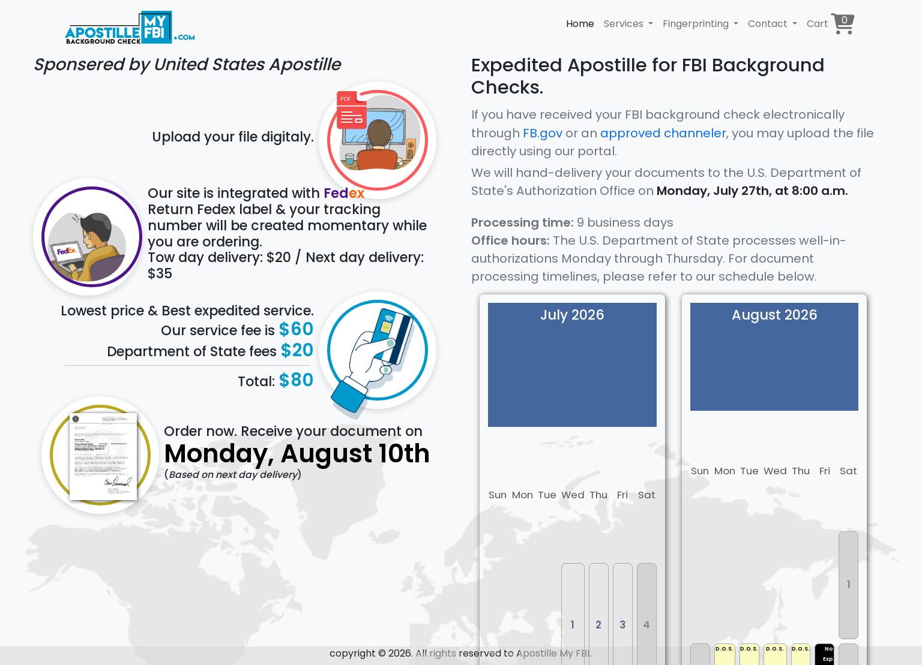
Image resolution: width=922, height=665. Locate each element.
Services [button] (625, 24)
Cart (831, 23)
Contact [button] (769, 24)
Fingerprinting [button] (697, 24)
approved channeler (663, 133)
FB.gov (542, 133)
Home (580, 24)
